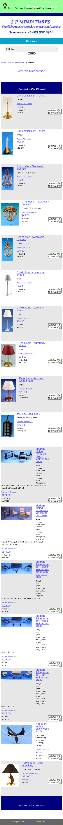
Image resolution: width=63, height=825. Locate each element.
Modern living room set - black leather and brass (42, 620)
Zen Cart (48, 822)
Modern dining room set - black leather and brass (42, 455)
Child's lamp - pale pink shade (30, 309)
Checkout (53, 7)
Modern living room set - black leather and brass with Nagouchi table (42, 569)
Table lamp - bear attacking (32, 764)
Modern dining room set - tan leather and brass (42, 510)
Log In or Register (49, 2)
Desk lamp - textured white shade (31, 379)
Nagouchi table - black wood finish (42, 727)
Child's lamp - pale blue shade (31, 273)
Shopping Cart (35, 6)
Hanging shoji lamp (28, 413)
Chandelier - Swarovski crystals (30, 167)
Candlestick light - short (31, 95)
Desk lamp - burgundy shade (32, 344)
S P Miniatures (30, 822)
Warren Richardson (16, 62)
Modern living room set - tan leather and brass (42, 674)
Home (34, 2)
